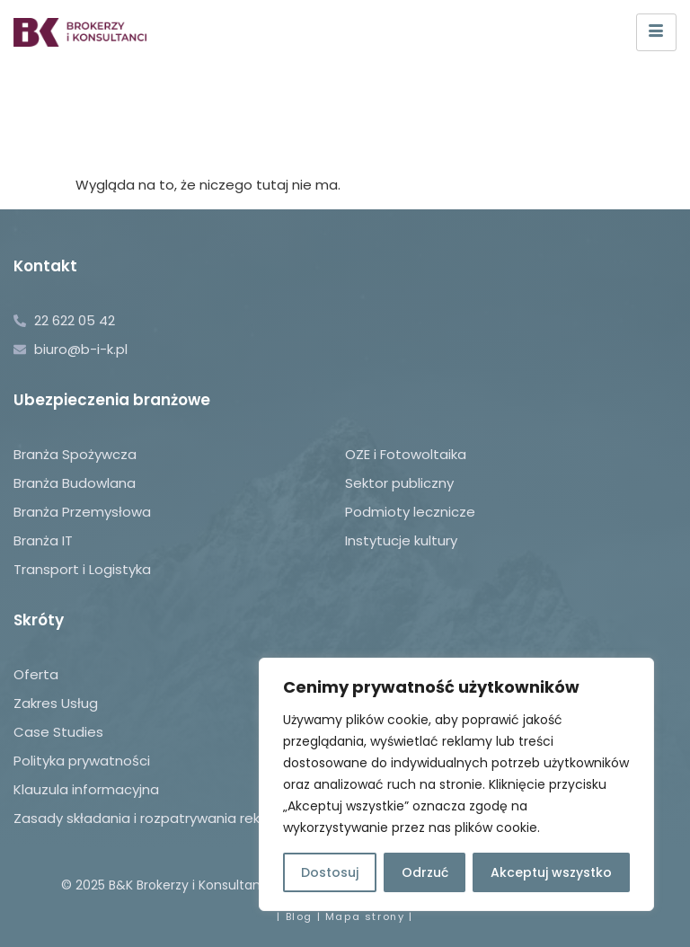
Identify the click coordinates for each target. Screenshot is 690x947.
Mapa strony (365, 916)
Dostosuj (329, 872)
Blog (299, 916)
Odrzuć (425, 872)
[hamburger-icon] (656, 32)
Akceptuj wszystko (551, 872)
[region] (456, 784)
